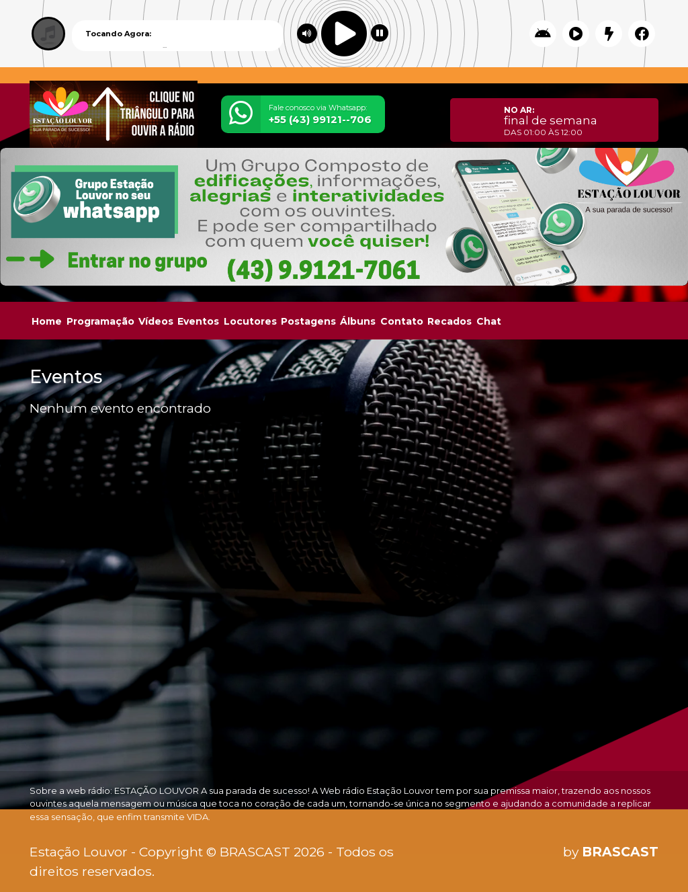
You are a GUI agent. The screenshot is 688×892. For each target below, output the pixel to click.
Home (47, 321)
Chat (488, 321)
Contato (401, 321)
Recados (449, 321)
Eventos (198, 321)
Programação (100, 321)
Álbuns (358, 321)
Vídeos (155, 321)
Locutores (250, 321)
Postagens (308, 321)
